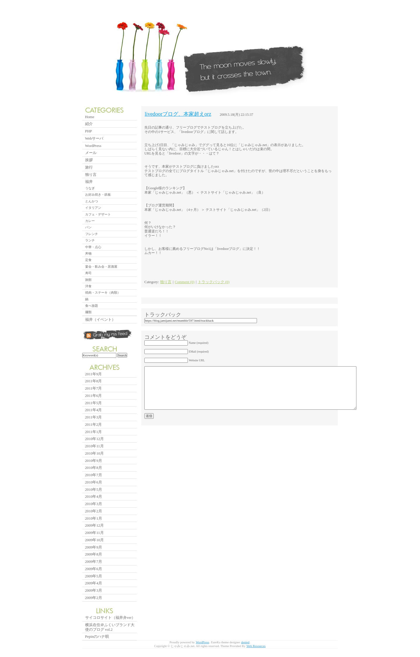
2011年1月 (93, 432)
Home (89, 117)
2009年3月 (93, 590)
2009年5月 (93, 576)
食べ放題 (91, 305)
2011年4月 (93, 410)
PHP (88, 131)
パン (88, 227)
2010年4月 (93, 496)
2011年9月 (93, 374)
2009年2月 (93, 597)
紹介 (89, 124)
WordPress (93, 145)
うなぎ (90, 188)
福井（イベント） (100, 319)
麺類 (88, 312)
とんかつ (91, 201)
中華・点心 (93, 247)
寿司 (88, 273)
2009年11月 (94, 532)
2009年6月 (93, 569)
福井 (89, 181)
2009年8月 (93, 554)
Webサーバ (94, 138)
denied (245, 642)
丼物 (88, 253)
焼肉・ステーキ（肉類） (102, 292)
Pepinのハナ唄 (97, 636)
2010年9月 (93, 460)
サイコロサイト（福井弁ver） (110, 617)
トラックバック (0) (214, 282)
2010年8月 (93, 467)
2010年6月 (93, 482)
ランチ (90, 240)
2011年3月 (93, 417)
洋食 (88, 286)
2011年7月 (93, 388)
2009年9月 (93, 547)
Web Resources (256, 646)
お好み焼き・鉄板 (98, 194)
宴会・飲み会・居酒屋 (101, 266)
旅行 (89, 167)
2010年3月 (93, 504)
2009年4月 (93, 583)
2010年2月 (93, 511)
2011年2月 (93, 424)
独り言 (166, 282)
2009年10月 (94, 540)
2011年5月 (93, 403)
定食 (88, 260)
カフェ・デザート (98, 214)
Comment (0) (185, 282)
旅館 (88, 279)
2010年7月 (93, 475)
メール (91, 152)
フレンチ (91, 234)
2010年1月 (93, 518)
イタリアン (93, 207)
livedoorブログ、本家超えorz (178, 114)
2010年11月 (94, 446)
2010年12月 (94, 439)
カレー (90, 220)
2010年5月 (93, 489)
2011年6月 (93, 395)
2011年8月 (93, 381)
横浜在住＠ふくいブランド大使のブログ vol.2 (109, 627)
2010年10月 (94, 453)
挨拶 (89, 160)
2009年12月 (94, 525)
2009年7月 (93, 561)
